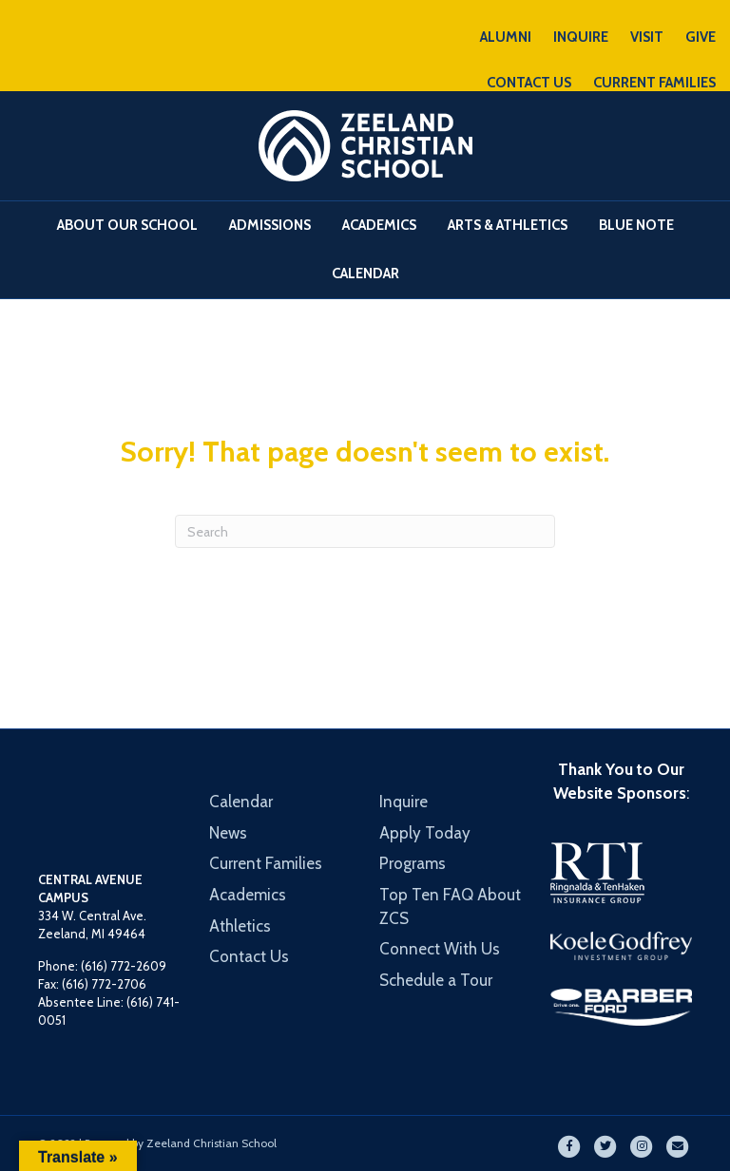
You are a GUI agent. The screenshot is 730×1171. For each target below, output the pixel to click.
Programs (412, 863)
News (228, 832)
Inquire (403, 801)
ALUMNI (505, 37)
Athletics (240, 925)
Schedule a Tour (435, 980)
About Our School (127, 225)
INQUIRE (580, 37)
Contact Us (249, 956)
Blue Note (636, 225)
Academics (379, 225)
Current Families (265, 863)
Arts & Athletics (507, 225)
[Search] (365, 531)
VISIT (646, 37)
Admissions (270, 225)
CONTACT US (529, 82)
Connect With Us (439, 948)
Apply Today (425, 832)
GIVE (700, 37)
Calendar (365, 273)
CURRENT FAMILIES (654, 82)
